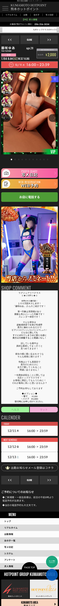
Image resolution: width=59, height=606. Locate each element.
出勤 (25, 15)
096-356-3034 (41, 24)
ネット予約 (52, 561)
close (29, 39)
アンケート (9, 559)
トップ (7, 521)
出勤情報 (8, 534)
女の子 (36, 15)
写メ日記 (50, 15)
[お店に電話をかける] (53, 7)
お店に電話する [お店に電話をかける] (29, 197)
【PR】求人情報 (29, 19)
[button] (5, 118)
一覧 (9, 540)
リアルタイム (11, 15)
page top (29, 567)
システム (8, 553)
